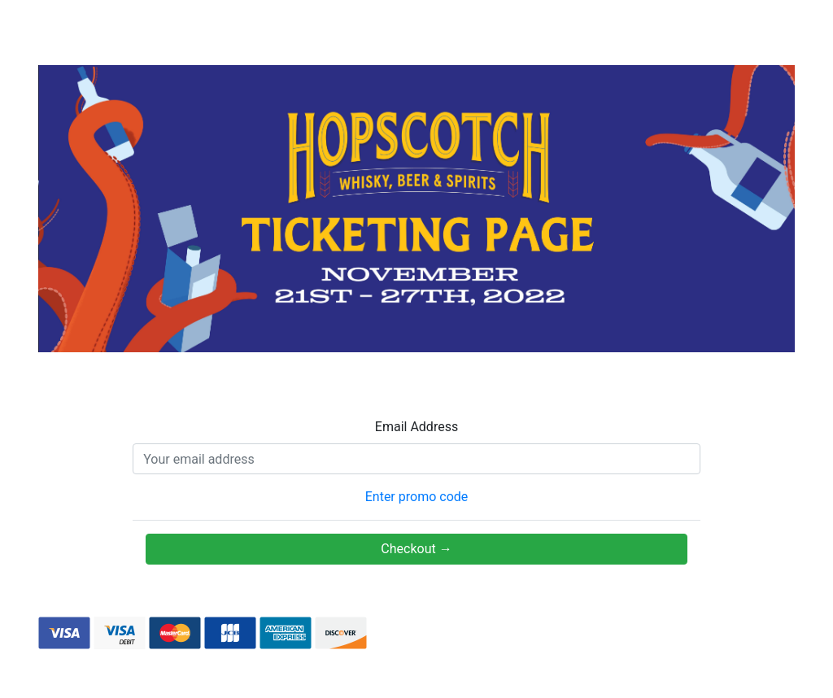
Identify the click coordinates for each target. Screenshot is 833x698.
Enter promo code (417, 496)
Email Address (416, 426)
